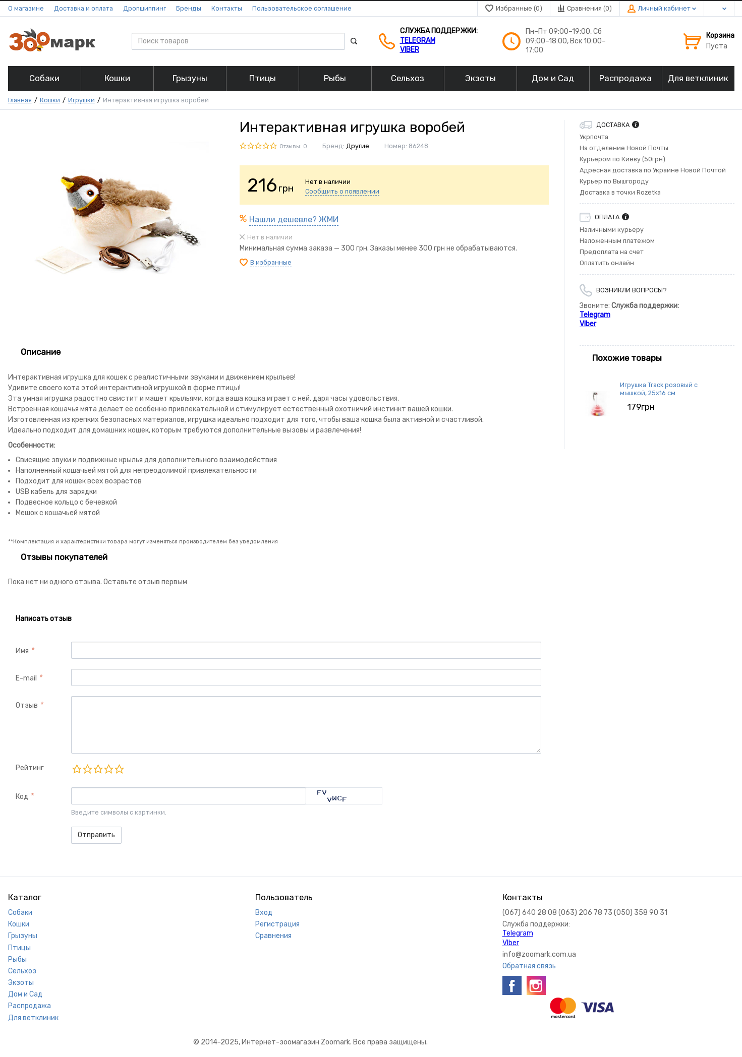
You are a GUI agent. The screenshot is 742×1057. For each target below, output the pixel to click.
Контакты (226, 8)
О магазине (26, 8)
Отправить (96, 835)
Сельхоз (22, 971)
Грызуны (22, 935)
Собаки (20, 912)
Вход (263, 912)
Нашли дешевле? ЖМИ (293, 219)
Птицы (19, 948)
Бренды (188, 8)
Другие (357, 146)
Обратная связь (529, 966)
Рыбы (17, 959)
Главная (20, 100)
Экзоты (21, 982)
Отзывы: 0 (293, 146)
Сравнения (273, 935)
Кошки (50, 100)
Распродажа (29, 1006)
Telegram (417, 40)
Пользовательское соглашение (302, 8)
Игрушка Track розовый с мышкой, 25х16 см (659, 389)
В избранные (271, 262)
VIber (409, 49)
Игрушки (81, 100)
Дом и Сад (25, 994)
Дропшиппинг (144, 8)
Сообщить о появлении (342, 191)
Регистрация (277, 924)
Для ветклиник (33, 1018)
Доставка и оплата (83, 8)
